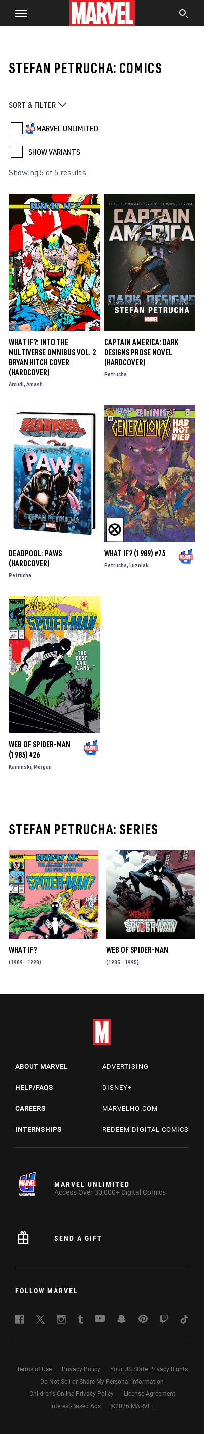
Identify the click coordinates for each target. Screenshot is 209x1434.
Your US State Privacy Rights (149, 1369)
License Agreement (149, 1393)
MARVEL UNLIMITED (67, 128)
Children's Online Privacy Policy (71, 1393)
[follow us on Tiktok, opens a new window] (184, 1321)
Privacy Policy (81, 1369)
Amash (34, 384)
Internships (38, 1129)
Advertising (125, 1066)
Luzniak (139, 565)
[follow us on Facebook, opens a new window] (19, 1321)
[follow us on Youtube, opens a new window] (100, 1319)
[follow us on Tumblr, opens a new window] (80, 1321)
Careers (30, 1108)
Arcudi (16, 384)
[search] (184, 15)
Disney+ (117, 1087)
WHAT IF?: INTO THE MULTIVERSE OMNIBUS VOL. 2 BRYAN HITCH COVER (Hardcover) (52, 357)
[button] (17, 13)
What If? (23, 950)
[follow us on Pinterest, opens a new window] (143, 1320)
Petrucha (115, 374)
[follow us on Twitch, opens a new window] (163, 1321)
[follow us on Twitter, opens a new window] (40, 1321)
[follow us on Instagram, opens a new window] (61, 1321)
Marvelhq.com (130, 1108)
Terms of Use (34, 1369)
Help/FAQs (34, 1087)
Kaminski (20, 766)
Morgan (43, 766)
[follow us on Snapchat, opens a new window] (121, 1320)
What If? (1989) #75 (134, 553)
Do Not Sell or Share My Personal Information (102, 1381)
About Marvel (41, 1066)
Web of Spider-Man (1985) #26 (40, 749)
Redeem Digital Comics (145, 1129)
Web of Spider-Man (137, 950)
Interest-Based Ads (75, 1406)
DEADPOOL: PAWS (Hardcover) (35, 558)
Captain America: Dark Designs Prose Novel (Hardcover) (141, 352)
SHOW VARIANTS (54, 152)
